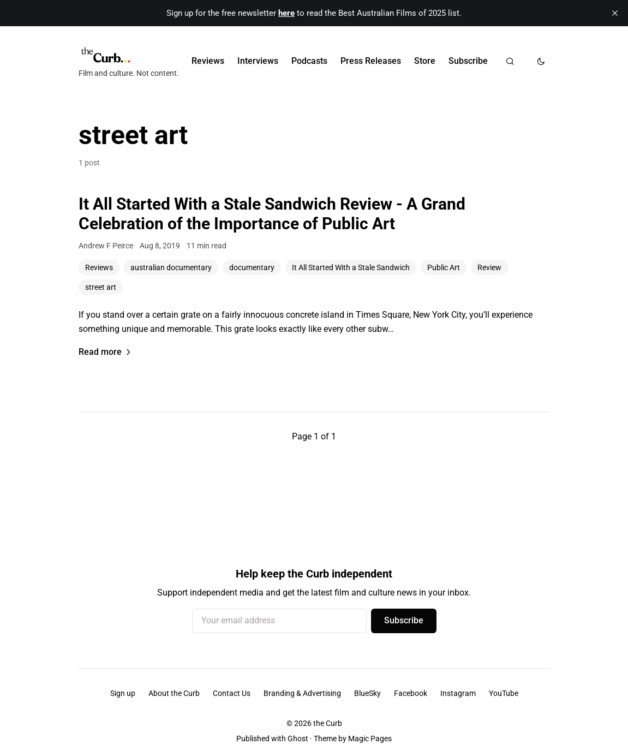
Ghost (298, 738)
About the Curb (174, 693)
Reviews (208, 61)
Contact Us (231, 693)
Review (489, 267)
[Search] (510, 61)
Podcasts (309, 61)
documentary (251, 267)
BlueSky (367, 693)
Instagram (458, 693)
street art (100, 287)
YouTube (503, 693)
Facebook (410, 693)
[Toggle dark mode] (541, 61)
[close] (615, 13)
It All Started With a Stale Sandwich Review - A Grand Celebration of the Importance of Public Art (272, 213)
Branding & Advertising (302, 693)
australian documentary (171, 267)
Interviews (257, 61)
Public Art (443, 267)
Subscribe (468, 61)
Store (424, 61)
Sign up (122, 693)
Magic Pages (370, 738)
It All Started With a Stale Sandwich (351, 267)
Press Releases (370, 61)
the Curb (327, 723)
